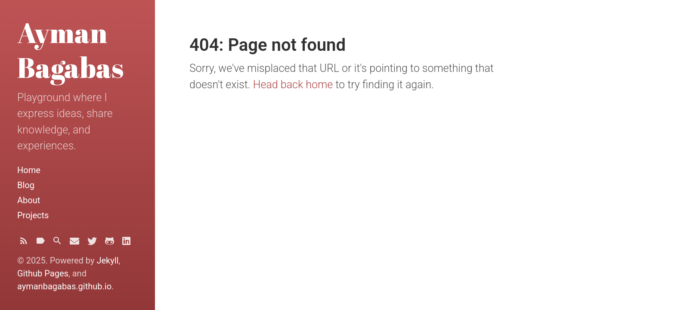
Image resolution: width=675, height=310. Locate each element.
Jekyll (107, 260)
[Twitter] (92, 243)
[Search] (57, 243)
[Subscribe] (24, 243)
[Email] (74, 243)
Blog (25, 185)
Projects (33, 215)
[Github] (109, 243)
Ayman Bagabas (70, 49)
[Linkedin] (126, 243)
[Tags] (40, 243)
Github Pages (42, 273)
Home (28, 170)
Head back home (293, 84)
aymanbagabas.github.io (64, 286)
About (28, 200)
